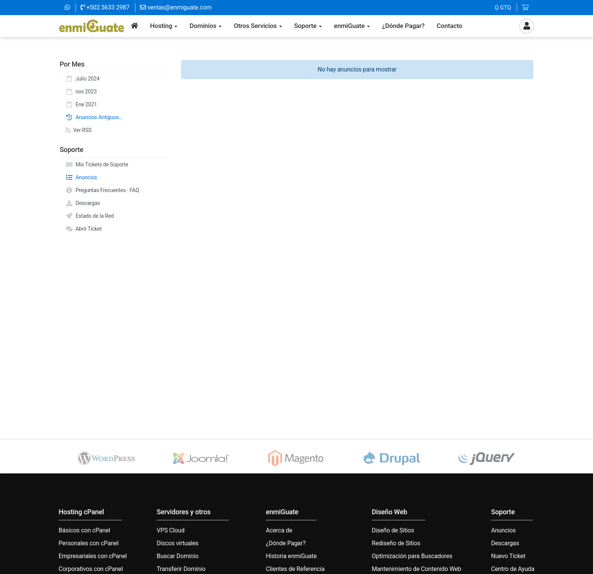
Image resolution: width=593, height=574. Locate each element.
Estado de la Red (89, 215)
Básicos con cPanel (84, 530)
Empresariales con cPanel (93, 556)
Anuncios (81, 177)
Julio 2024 (82, 78)
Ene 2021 (81, 104)
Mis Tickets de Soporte (96, 164)
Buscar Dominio (178, 556)
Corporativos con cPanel (91, 568)
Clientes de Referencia (295, 568)
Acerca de (279, 530)
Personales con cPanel (89, 543)
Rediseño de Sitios (396, 543)
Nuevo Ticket (508, 556)
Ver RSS (78, 130)
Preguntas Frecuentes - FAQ (102, 190)
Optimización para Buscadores (412, 556)
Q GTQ (503, 7)
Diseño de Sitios (393, 530)
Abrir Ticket (83, 228)
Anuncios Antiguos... (94, 117)
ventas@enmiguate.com (175, 7)
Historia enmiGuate (291, 556)
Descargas (82, 203)
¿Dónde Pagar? (286, 543)
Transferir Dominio (181, 568)
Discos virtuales (178, 543)
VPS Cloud (171, 530)
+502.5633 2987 (105, 7)
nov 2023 (81, 91)
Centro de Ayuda (512, 568)
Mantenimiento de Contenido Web (416, 568)
